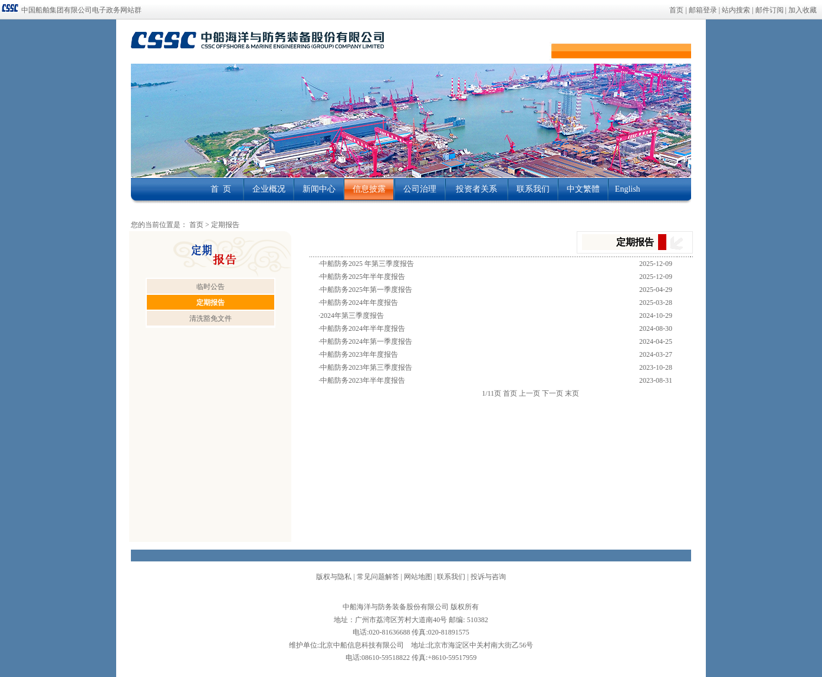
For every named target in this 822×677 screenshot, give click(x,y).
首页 (676, 10)
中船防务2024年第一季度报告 (366, 341)
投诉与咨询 (488, 577)
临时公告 (210, 286)
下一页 (552, 393)
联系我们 (451, 577)
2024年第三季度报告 (352, 315)
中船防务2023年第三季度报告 (366, 367)
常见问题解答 (378, 577)
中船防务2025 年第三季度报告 (367, 263)
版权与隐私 (333, 577)
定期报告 (225, 225)
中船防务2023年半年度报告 (362, 380)
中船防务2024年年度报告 (359, 302)
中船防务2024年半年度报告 (362, 328)
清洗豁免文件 (210, 318)
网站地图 (418, 577)
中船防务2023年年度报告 (359, 354)
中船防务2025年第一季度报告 (366, 289)
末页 (572, 393)
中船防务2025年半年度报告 (362, 276)
